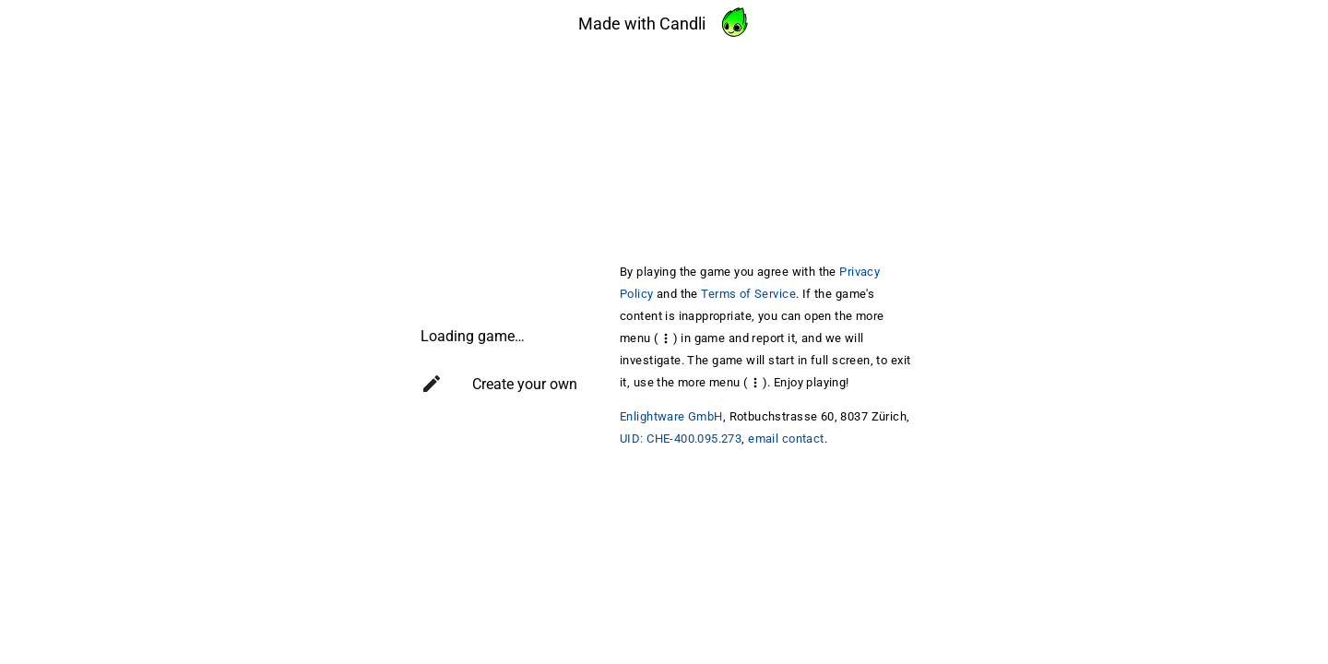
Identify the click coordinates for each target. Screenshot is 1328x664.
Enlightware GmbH (671, 416)
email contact (786, 438)
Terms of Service (748, 294)
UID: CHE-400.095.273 (680, 438)
